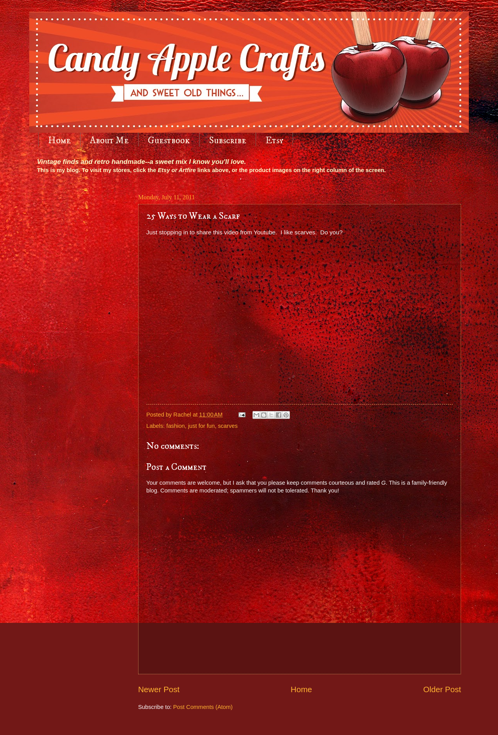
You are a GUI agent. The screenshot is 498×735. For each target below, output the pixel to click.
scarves (228, 426)
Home (59, 140)
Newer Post (158, 689)
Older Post (442, 689)
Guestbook (169, 140)
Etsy (274, 140)
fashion (176, 426)
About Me (109, 140)
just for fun (201, 426)
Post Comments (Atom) (203, 707)
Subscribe (227, 140)
